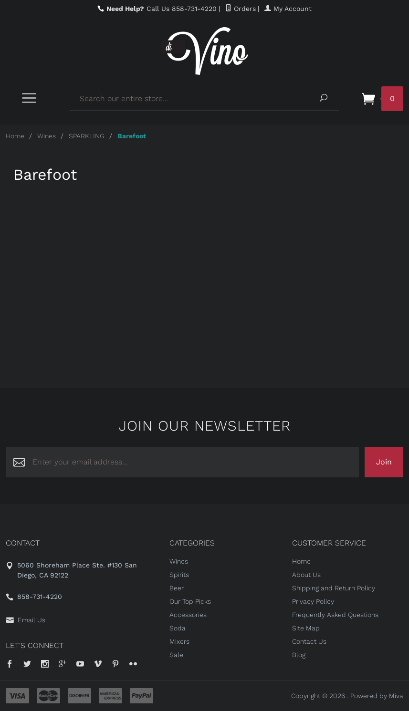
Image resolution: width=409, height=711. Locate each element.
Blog (298, 655)
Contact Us (309, 641)
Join (384, 461)
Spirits (179, 574)
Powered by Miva (376, 696)
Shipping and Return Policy (333, 588)
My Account (288, 8)
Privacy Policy (313, 601)
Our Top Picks (190, 601)
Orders (240, 8)
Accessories (188, 614)
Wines (46, 136)
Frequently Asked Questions (335, 614)
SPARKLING (87, 136)
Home (15, 136)
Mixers (179, 641)
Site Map (306, 628)
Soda (177, 628)
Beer (176, 588)
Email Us (31, 620)
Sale (176, 655)
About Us (306, 574)
